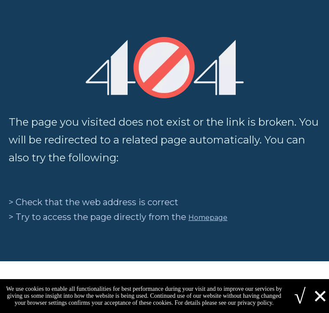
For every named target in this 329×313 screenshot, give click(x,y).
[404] (165, 67)
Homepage (207, 217)
